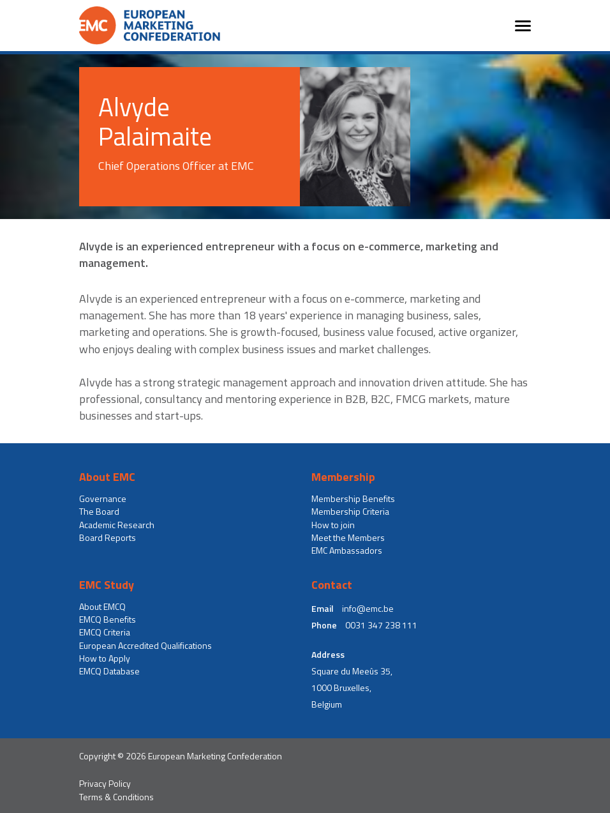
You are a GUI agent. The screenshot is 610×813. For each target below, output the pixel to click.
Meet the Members (348, 537)
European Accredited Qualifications (145, 645)
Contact (331, 585)
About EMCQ (102, 606)
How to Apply (104, 658)
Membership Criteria (350, 511)
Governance (102, 498)
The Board (99, 511)
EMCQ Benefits (107, 619)
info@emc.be (368, 608)
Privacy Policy (105, 783)
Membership (343, 477)
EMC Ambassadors (346, 550)
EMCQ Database (109, 671)
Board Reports (107, 537)
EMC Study (106, 585)
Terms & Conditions (116, 797)
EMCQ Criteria (104, 632)
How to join (333, 525)
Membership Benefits (353, 498)
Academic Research (116, 525)
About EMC (107, 477)
